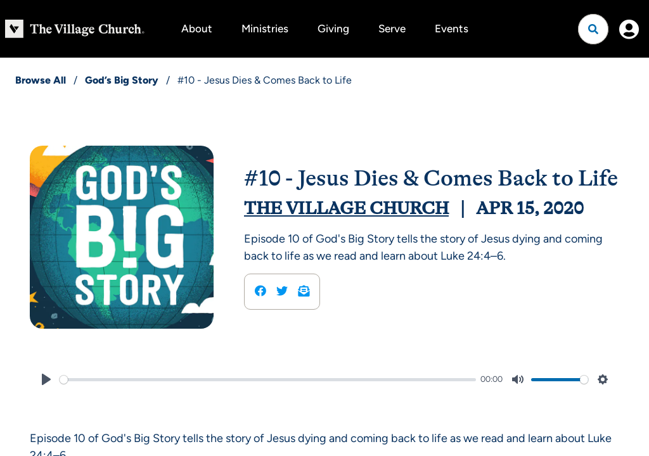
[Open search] (593, 29)
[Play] (46, 379)
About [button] (196, 28)
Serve (392, 28)
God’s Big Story (121, 80)
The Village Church (346, 208)
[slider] (268, 380)
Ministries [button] (264, 28)
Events (451, 28)
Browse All (40, 80)
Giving (333, 28)
